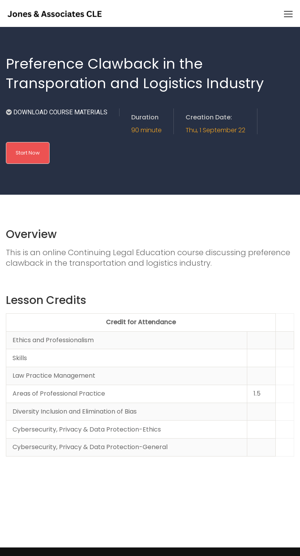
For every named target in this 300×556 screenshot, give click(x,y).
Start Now (28, 152)
